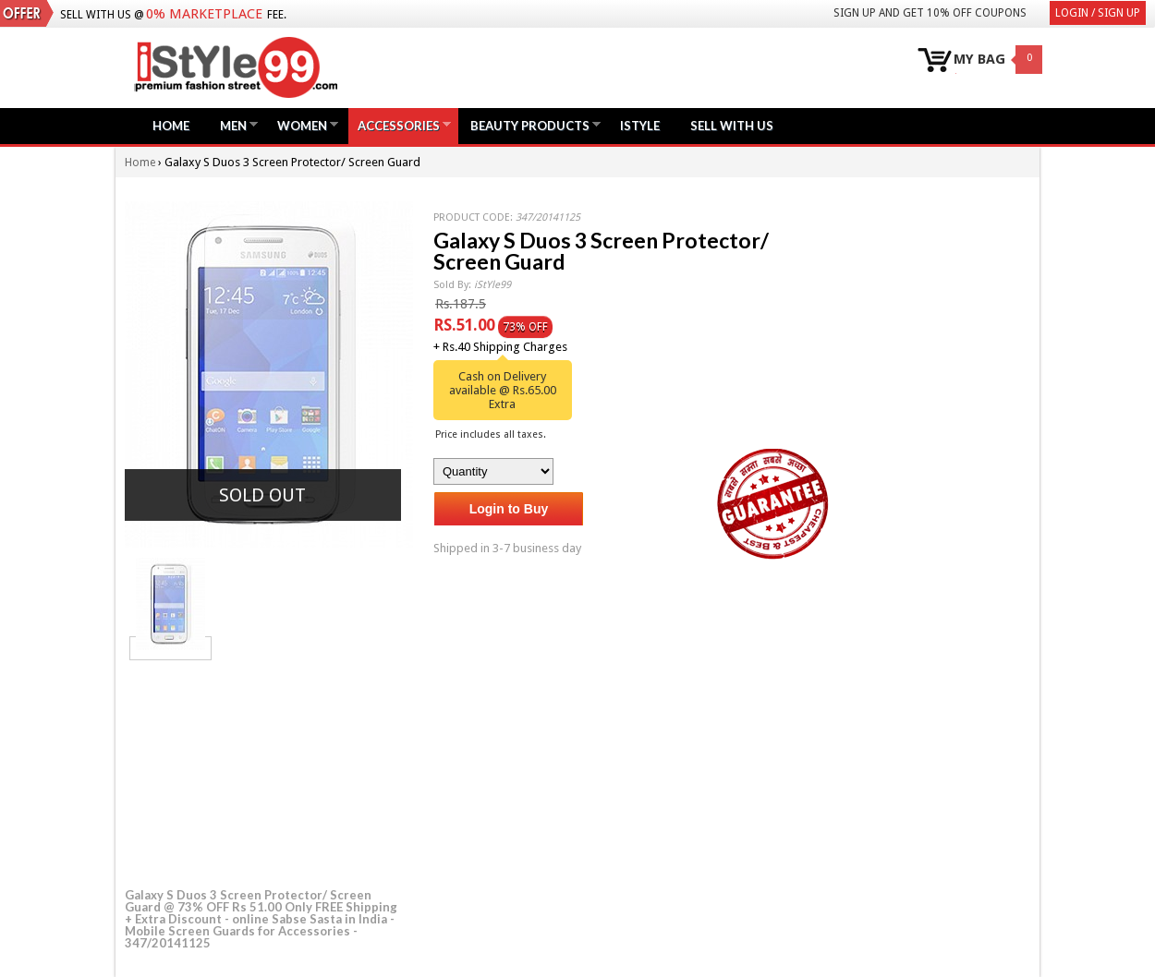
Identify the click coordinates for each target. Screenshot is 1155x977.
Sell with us (731, 125)
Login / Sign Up (1097, 12)
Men (233, 125)
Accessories (398, 125)
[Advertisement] (263, 771)
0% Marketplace (204, 14)
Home (170, 125)
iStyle (640, 125)
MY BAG (979, 59)
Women (302, 125)
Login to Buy (509, 508)
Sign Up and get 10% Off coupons (930, 12)
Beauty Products (530, 125)
